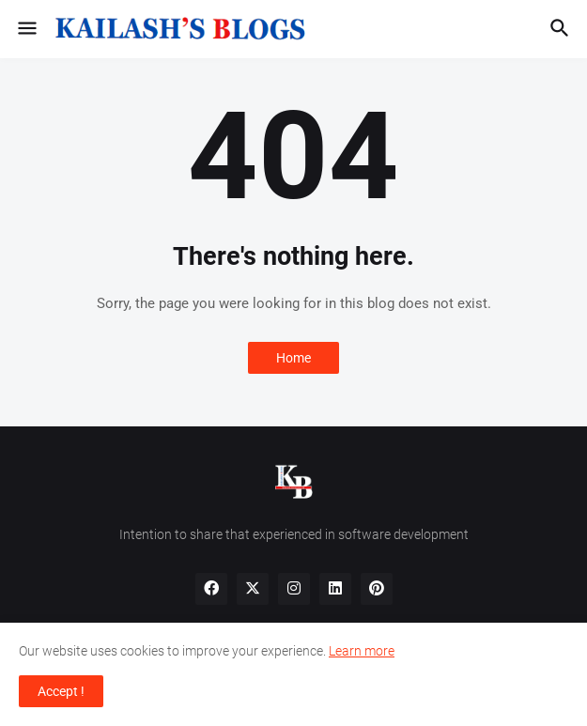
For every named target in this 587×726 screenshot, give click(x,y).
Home (293, 357)
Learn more (361, 650)
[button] (26, 29)
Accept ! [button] (61, 691)
